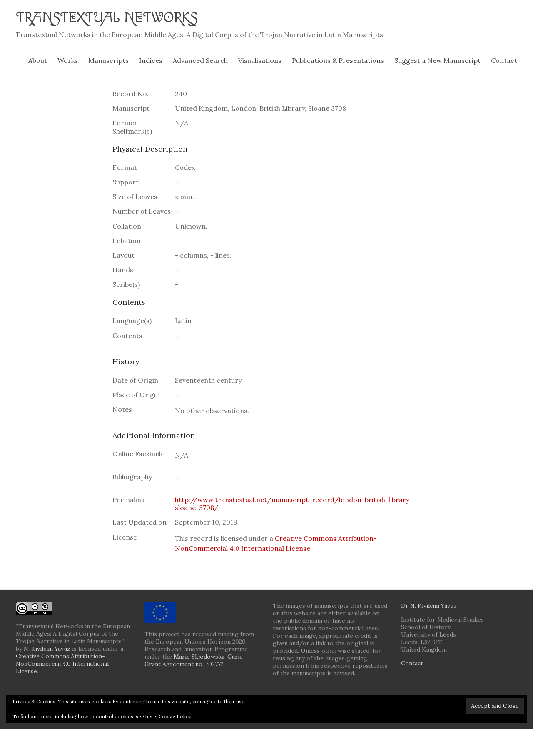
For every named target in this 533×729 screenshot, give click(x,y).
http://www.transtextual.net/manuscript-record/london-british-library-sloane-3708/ (294, 503)
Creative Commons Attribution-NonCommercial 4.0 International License (62, 663)
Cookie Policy (175, 716)
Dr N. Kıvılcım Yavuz (429, 606)
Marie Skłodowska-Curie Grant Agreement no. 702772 (193, 660)
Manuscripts (108, 60)
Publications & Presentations (338, 60)
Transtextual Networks (112, 18)
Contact (504, 60)
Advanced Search (200, 60)
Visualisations (259, 60)
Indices (150, 60)
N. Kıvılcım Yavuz (47, 648)
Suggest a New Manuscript (437, 60)
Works (67, 60)
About (37, 60)
